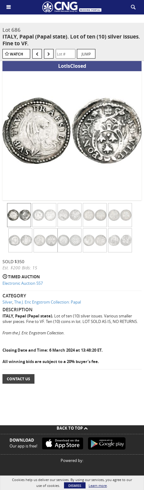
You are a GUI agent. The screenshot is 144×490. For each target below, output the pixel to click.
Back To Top (72, 428)
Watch (16, 54)
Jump (86, 53)
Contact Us (18, 379)
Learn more (98, 485)
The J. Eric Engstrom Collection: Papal (47, 302)
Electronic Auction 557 (22, 283)
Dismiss (74, 485)
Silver (7, 302)
